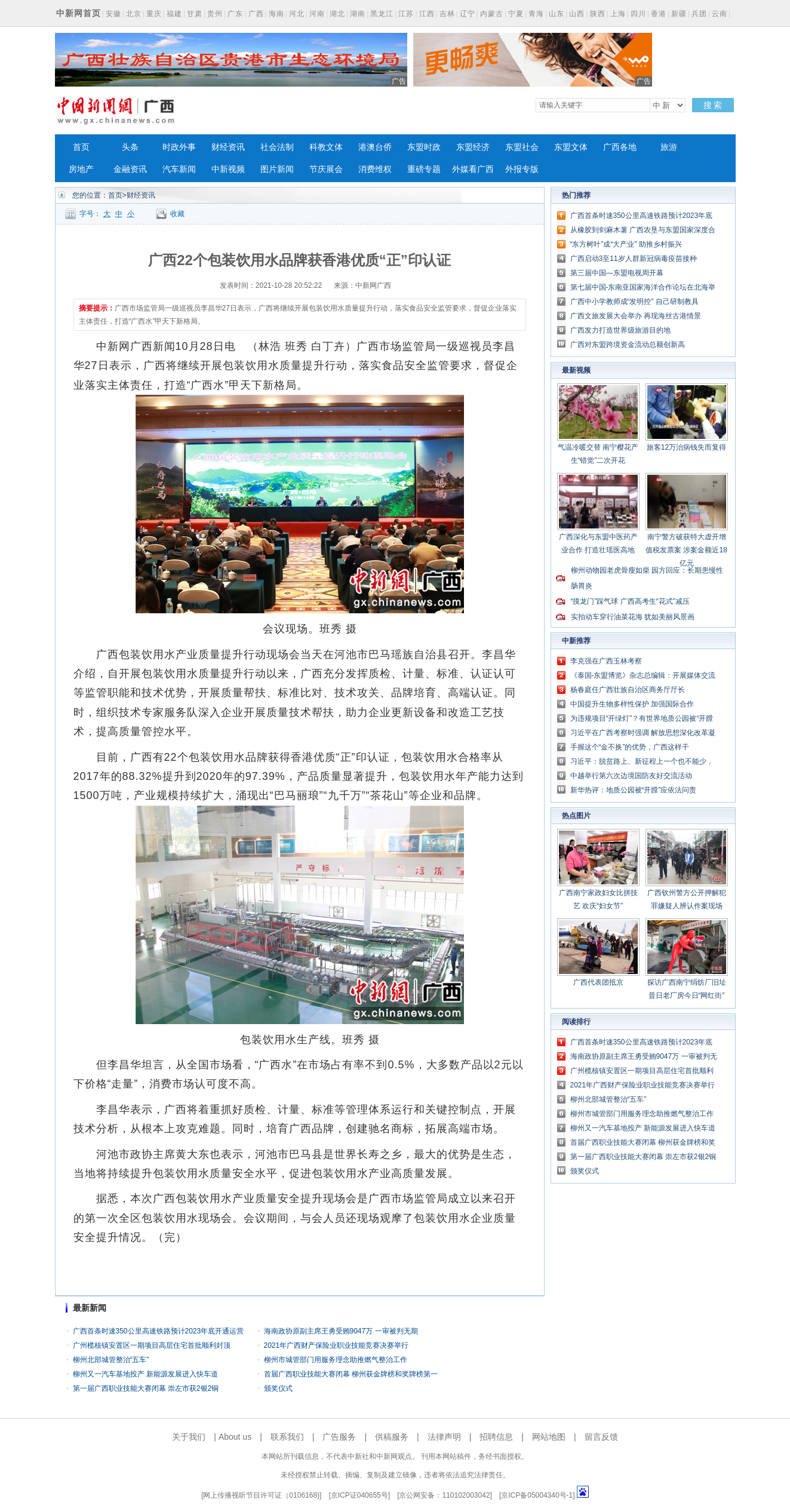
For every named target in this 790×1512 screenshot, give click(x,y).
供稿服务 (391, 1437)
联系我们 (287, 1437)
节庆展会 (326, 169)
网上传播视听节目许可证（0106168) (261, 1495)
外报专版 (522, 169)
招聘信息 (496, 1437)
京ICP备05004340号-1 (537, 1495)
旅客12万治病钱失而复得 (686, 447)
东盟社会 (522, 147)
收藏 (177, 214)
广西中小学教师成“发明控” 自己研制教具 (634, 301)
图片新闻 (277, 169)
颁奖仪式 (278, 1388)
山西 (577, 14)
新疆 (679, 14)
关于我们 (188, 1437)
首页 (81, 147)
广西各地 (620, 147)
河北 (297, 14)
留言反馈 (601, 1437)
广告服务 (339, 1437)
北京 (134, 14)
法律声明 (444, 1437)
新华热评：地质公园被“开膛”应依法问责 (633, 790)
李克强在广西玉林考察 (606, 661)
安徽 (113, 14)
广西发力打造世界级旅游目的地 (620, 330)
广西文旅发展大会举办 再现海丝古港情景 (635, 316)
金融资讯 (130, 169)
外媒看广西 (473, 169)
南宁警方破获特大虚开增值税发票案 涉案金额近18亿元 (686, 550)
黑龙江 (382, 14)
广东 (235, 14)
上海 (618, 14)
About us (235, 1437)
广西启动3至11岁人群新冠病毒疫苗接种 (633, 258)
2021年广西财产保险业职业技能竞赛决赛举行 (336, 1345)
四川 (638, 14)
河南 (317, 14)
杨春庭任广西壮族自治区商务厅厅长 (627, 690)
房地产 (81, 169)
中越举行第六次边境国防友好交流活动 (631, 776)
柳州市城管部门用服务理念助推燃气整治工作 (335, 1360)
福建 (174, 14)
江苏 (406, 14)
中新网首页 (78, 13)
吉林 (447, 14)
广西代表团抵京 (598, 982)
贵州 (215, 14)
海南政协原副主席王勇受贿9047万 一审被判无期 (341, 1331)
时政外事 (179, 147)
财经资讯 (228, 147)
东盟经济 (473, 147)
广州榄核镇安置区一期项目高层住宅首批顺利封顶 (151, 1345)
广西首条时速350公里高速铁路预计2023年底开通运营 (158, 1331)
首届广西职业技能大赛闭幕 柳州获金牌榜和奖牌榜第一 (351, 1374)
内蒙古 (491, 14)
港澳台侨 (375, 147)
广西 (256, 14)
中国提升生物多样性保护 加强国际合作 (632, 704)
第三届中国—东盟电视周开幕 (616, 273)
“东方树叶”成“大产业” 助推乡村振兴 (626, 244)
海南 (276, 14)
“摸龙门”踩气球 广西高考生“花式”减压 (630, 601)
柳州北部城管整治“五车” (111, 1360)
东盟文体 (571, 147)
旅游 (668, 147)
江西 (427, 14)
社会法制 (277, 147)
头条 (130, 147)
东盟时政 (424, 147)
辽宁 (467, 14)
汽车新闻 (179, 169)
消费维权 (375, 169)
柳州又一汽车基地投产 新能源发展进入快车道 (145, 1374)
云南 (719, 14)
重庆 (154, 14)
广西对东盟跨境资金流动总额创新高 (627, 344)
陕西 (597, 14)
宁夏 (516, 14)
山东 (556, 14)
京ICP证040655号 (359, 1495)
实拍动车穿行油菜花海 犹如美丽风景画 (632, 617)
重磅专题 (424, 169)
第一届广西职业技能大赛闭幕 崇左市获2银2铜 (146, 1388)
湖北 (337, 14)
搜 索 (713, 105)
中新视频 (228, 169)
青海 (536, 14)
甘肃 (194, 14)
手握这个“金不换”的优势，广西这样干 (630, 747)
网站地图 (548, 1437)
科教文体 (326, 147)
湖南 (357, 14)
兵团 (699, 14)
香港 (658, 14)
